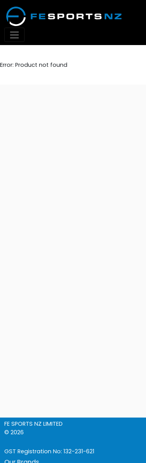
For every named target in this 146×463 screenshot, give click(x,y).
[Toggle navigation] (14, 35)
